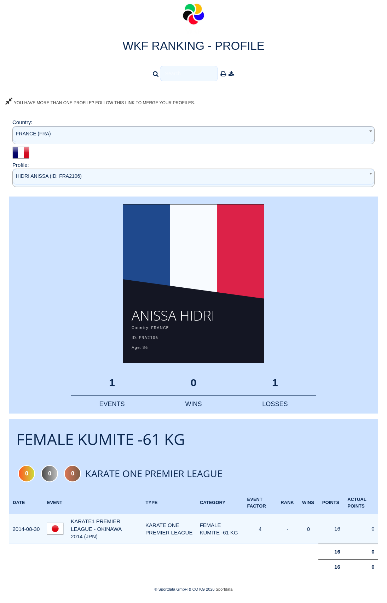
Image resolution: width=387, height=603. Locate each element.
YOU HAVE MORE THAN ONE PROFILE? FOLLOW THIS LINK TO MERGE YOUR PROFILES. (100, 102)
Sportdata (224, 591)
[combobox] (193, 135)
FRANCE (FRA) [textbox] (33, 133)
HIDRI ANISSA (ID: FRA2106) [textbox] (49, 176)
